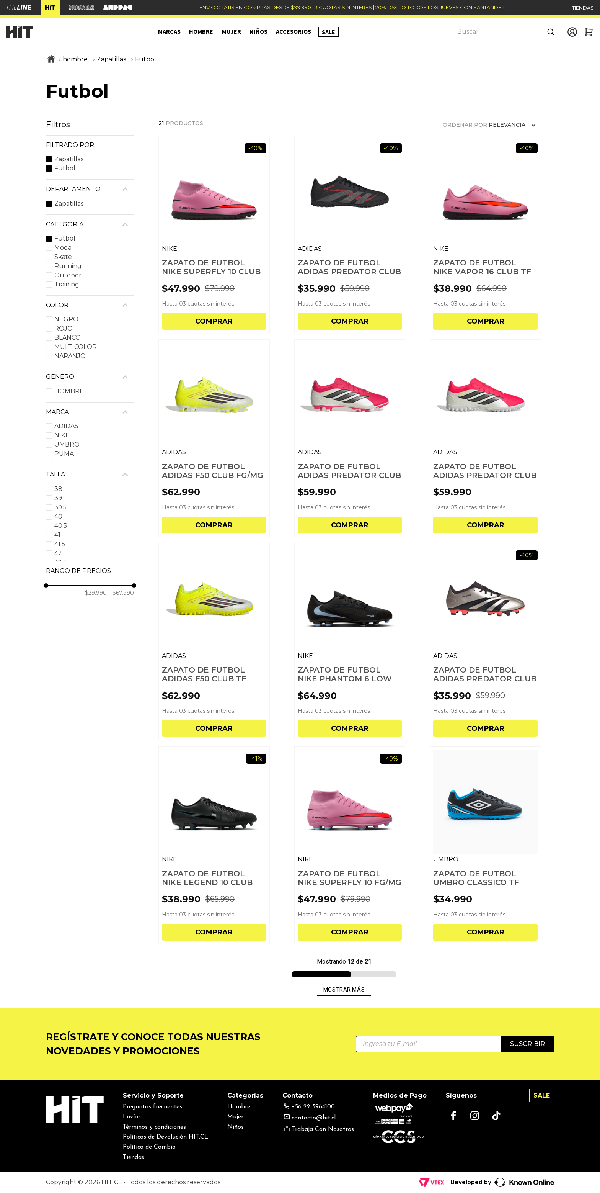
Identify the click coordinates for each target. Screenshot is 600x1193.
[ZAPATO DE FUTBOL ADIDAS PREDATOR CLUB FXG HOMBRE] (485, 641)
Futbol (145, 59)
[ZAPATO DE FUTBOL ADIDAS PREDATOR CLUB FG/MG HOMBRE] (350, 438)
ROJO (63, 328)
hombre (75, 59)
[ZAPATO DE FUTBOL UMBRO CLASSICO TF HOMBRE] (485, 845)
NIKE (62, 435)
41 (57, 534)
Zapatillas (111, 59)
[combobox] (506, 32)
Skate (63, 256)
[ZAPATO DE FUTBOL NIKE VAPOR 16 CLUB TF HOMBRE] (485, 234)
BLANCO (67, 337)
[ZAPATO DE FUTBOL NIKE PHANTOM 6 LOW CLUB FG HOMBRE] (350, 641)
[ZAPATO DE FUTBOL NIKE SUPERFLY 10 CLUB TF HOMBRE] (214, 234)
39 (58, 498)
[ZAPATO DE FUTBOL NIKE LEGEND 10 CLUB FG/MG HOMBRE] (214, 845)
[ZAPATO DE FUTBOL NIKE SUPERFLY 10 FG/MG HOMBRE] (350, 845)
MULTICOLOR (75, 346)
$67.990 (121, 593)
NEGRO (66, 319)
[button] (90, 145)
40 (58, 516)
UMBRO (67, 444)
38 (58, 489)
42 (58, 553)
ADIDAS (66, 426)
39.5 (60, 507)
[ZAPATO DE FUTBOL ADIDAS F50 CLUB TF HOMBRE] (214, 641)
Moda (63, 247)
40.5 (60, 525)
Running (68, 266)
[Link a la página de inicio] (51, 59)
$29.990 (96, 593)
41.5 (59, 544)
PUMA (64, 453)
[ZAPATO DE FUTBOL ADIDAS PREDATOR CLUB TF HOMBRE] (350, 234)
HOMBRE (69, 391)
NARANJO (70, 356)
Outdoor (68, 275)
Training (66, 284)
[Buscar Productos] (550, 32)
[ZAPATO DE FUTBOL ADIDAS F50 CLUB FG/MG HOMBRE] (214, 438)
